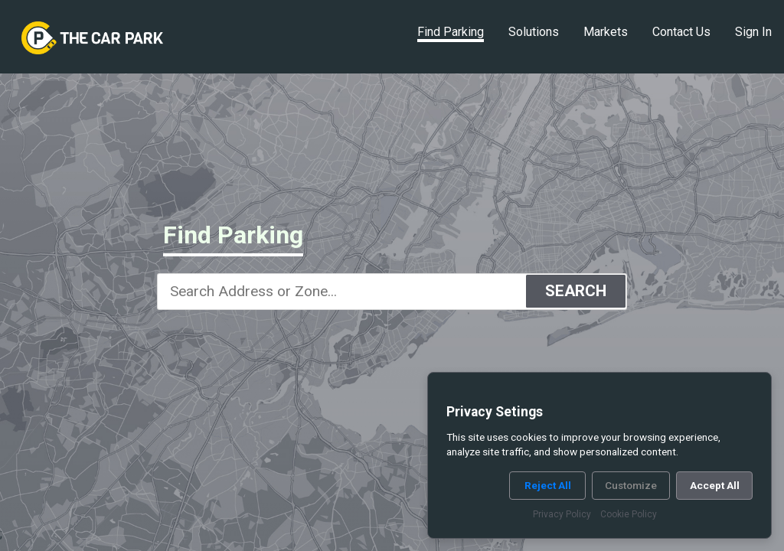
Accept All (715, 485)
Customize (631, 485)
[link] (92, 38)
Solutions (533, 31)
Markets (605, 31)
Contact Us (681, 31)
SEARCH (575, 291)
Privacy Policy (562, 514)
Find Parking (450, 31)
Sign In (753, 31)
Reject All (547, 485)
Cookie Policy (628, 514)
